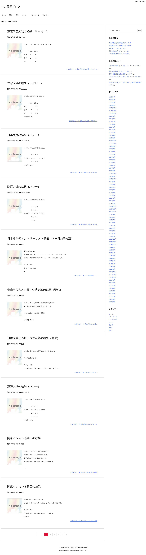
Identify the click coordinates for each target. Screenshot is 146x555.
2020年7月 (112, 285)
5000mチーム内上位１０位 (117, 48)
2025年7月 (112, 121)
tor (128, 71)
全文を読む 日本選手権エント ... (85, 275)
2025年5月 (112, 127)
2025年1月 (112, 138)
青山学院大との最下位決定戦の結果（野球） (34, 289)
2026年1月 (112, 105)
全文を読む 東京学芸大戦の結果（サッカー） (81, 69)
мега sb (129, 74)
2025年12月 (112, 108)
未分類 (111, 325)
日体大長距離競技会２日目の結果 (119, 54)
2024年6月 (112, 157)
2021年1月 (112, 269)
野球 (22, 295)
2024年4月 (112, 162)
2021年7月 (112, 252)
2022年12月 (112, 206)
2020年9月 (112, 280)
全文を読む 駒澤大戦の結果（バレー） (83, 224)
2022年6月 (112, 222)
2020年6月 (112, 288)
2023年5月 (112, 192)
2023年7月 (112, 187)
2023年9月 (112, 181)
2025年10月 (112, 113)
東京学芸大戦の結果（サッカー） (28, 31)
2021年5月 (112, 258)
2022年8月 (112, 217)
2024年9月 (112, 149)
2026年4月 (112, 97)
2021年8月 (112, 250)
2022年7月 (112, 220)
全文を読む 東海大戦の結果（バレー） (83, 424)
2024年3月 (112, 165)
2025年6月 (112, 124)
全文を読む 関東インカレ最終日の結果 (83, 472)
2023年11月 (112, 176)
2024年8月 (112, 151)
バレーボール (25, 140)
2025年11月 (112, 110)
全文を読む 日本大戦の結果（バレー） (83, 172)
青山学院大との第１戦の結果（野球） (120, 45)
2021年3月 (112, 263)
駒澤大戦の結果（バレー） (23, 186)
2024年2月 (112, 168)
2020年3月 (112, 296)
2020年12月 (112, 272)
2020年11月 (112, 274)
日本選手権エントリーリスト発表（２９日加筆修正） (40, 238)
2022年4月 (112, 228)
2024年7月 (112, 154)
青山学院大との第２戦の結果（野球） (120, 43)
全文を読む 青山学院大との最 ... (85, 324)
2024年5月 (112, 160)
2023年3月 (112, 198)
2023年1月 (112, 203)
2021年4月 (112, 261)
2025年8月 (112, 119)
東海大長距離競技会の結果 (117, 74)
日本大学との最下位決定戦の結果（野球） (33, 338)
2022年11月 (112, 209)
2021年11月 (112, 242)
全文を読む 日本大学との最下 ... (85, 372)
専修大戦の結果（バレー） (117, 71)
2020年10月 (112, 277)
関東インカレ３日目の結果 (24, 486)
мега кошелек (136, 66)
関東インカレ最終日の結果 (24, 438)
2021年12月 (112, 239)
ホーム (5, 21)
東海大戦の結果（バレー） (23, 386)
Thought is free (83, 550)
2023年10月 (112, 179)
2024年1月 (112, 171)
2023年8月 (112, 184)
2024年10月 (112, 146)
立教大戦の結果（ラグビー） (25, 83)
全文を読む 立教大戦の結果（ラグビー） (83, 121)
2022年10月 (112, 212)
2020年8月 (112, 283)
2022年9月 (112, 214)
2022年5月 (112, 225)
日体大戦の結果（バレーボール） (119, 51)
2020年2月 (112, 299)
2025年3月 (112, 132)
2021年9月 (112, 247)
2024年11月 (112, 143)
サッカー (24, 37)
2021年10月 (112, 244)
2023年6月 (112, 190)
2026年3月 (112, 100)
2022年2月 (112, 233)
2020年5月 (112, 291)
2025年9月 (112, 116)
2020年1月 (112, 302)
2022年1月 (112, 236)
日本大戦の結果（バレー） (23, 135)
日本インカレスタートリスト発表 (119, 76)
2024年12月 (112, 140)
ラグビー (24, 89)
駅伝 (22, 244)
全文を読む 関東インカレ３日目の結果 (83, 521)
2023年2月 (112, 201)
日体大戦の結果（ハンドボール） (119, 66)
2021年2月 (112, 266)
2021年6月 (112, 255)
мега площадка (136, 76)
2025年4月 (112, 130)
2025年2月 (112, 135)
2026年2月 (112, 102)
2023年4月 (112, 195)
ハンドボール (113, 319)
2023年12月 (112, 173)
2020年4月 (112, 293)
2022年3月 (112, 231)
